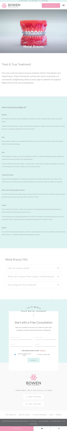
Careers (58, 414)
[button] (58, 268)
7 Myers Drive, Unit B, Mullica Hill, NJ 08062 (33, 390)
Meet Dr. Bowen (24, 414)
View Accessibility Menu (43, 421)
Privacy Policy (33, 421)
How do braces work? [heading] (18, 268)
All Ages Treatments (40, 414)
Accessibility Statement (56, 421)
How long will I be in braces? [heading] (22, 284)
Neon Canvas (34, 424)
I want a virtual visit (44, 354)
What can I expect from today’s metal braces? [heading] (31, 276)
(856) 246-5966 (33, 396)
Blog (51, 414)
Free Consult (51, 5)
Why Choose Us (11, 414)
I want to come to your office (24, 354)
